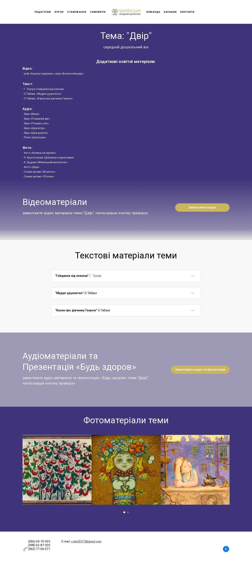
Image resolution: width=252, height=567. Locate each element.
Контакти (187, 12)
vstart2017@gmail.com (86, 541)
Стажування (76, 12)
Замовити (98, 12)
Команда (153, 12)
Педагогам (43, 12)
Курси (59, 12)
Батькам (170, 12)
